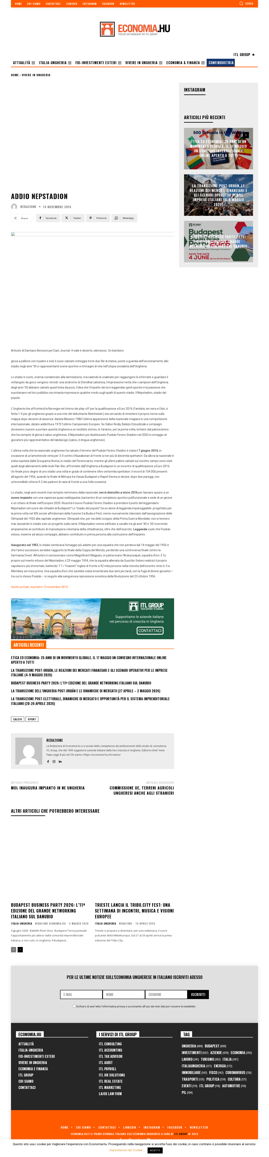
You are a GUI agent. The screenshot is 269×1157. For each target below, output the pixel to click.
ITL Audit (106, 1062)
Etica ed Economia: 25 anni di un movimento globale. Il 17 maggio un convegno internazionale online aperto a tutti (89, 660)
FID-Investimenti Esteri (36, 1056)
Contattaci (27, 1087)
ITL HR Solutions (112, 1075)
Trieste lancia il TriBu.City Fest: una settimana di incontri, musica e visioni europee (134, 911)
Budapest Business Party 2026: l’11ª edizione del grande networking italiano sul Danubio (81, 683)
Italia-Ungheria (21, 923)
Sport (32, 719)
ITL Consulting (110, 1043)
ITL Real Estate (111, 1081)
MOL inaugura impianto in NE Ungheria (48, 787)
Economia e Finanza (33, 1068)
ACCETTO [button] (155, 1150)
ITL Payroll (107, 1068)
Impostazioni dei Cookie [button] (125, 1150)
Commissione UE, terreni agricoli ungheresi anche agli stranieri (142, 790)
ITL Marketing (110, 1087)
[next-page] (20, 949)
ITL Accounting (110, 1050)
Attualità (26, 1043)
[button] (246, 3)
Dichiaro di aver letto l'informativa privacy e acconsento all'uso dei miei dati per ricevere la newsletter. (136, 1006)
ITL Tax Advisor (110, 1056)
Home (15, 75)
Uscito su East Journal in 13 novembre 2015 (39, 587)
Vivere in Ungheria (36, 75)
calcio (17, 719)
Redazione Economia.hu (50, 923)
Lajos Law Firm (110, 1093)
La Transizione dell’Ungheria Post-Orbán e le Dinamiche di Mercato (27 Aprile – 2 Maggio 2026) (85, 690)
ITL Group (25, 1075)
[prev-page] (13, 949)
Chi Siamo (25, 1081)
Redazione (28, 206)
